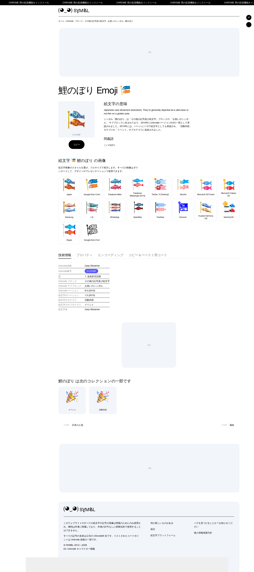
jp (249, 17)
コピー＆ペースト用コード (148, 255)
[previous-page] (61, 21)
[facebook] (231, 509)
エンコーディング (110, 255)
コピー (76, 144)
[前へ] (232, 21)
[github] (224, 509)
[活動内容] (102, 400)
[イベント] (72, 400)
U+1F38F (91, 271)
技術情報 (64, 255)
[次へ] (237, 21)
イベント (89, 304)
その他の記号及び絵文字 (97, 281)
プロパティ (84, 255)
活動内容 (89, 300)
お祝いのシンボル (94, 286)
